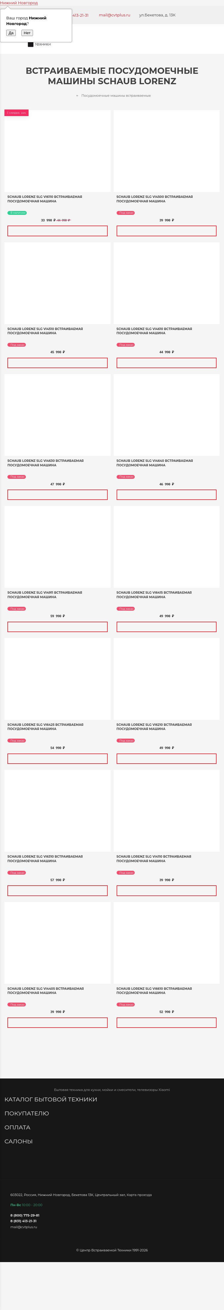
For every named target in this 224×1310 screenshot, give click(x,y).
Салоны (19, 1141)
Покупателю (27, 1113)
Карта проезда (139, 1195)
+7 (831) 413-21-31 (73, 15)
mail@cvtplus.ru (115, 14)
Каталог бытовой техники (51, 1099)
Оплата (18, 1127)
